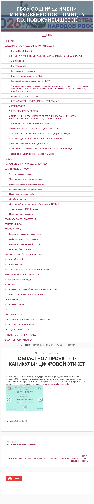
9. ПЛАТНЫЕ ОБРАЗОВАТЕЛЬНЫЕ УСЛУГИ (29, 123)
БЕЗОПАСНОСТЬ (13, 229)
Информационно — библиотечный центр (27, 269)
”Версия (14, 478)
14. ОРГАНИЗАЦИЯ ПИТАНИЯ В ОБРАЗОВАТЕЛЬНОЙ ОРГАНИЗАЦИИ (41, 149)
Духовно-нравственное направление (25, 189)
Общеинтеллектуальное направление (26, 179)
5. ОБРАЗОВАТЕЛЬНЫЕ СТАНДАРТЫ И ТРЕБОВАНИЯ (34, 101)
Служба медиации (17, 199)
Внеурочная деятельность (23, 71)
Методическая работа (17, 330)
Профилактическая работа (21, 214)
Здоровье (10, 284)
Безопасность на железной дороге (24, 244)
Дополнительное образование (24, 96)
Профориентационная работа (22, 194)
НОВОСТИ (9, 159)
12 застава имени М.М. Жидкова (23, 209)
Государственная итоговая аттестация (26, 164)
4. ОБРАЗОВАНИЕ (17, 66)
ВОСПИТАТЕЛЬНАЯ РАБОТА (18, 169)
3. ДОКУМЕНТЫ (16, 61)
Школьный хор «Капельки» (19, 340)
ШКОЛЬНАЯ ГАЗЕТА (14, 264)
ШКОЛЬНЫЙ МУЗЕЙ (14, 259)
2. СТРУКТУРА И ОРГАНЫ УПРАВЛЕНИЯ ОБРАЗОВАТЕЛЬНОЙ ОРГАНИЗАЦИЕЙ (46, 56)
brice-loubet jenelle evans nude (56, 384)
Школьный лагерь (14, 304)
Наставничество (14, 314)
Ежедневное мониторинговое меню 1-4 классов (32, 154)
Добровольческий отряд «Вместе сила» (26, 184)
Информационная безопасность (23, 239)
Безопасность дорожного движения (25, 234)
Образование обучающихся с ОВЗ (26, 76)
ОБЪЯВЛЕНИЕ (11, 299)
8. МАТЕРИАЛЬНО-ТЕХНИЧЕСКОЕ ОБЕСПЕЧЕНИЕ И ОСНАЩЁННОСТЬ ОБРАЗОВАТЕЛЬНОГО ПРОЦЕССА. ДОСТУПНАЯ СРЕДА (42, 117)
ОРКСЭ (8, 309)
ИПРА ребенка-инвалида (18, 279)
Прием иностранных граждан (21, 335)
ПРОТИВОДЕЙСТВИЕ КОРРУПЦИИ (21, 219)
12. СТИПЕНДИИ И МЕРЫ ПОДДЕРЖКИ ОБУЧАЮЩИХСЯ (35, 138)
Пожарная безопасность (20, 249)
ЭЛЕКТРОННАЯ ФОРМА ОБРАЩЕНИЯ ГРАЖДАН (27, 319)
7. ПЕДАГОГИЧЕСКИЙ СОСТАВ (23, 111)
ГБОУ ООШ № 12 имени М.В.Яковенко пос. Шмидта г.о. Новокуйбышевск (47, 14)
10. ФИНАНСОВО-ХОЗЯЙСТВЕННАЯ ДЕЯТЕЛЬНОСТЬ (34, 128)
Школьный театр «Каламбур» (20, 324)
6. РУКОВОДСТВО (17, 106)
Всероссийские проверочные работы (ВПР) (30, 81)
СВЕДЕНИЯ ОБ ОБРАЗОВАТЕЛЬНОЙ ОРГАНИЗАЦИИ (29, 46)
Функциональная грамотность (22, 274)
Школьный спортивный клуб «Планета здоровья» (31, 289)
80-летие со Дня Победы (20, 174)
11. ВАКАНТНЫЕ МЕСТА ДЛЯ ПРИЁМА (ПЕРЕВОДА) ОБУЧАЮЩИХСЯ (41, 133)
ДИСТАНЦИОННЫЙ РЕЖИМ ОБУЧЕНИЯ (23, 254)
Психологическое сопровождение (24, 294)
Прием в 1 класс (13, 224)
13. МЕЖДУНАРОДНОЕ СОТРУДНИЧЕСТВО (29, 143)
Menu (49, 35)
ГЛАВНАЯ (9, 41)
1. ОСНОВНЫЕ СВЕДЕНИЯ (21, 51)
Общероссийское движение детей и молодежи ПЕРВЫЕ (34, 204)
